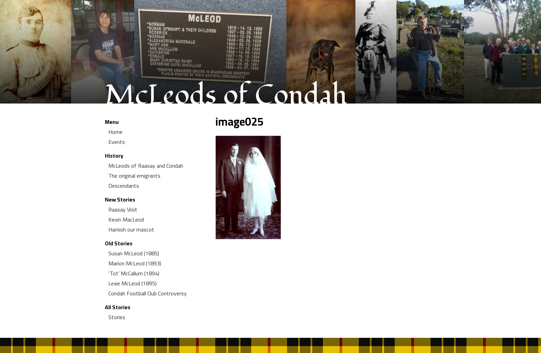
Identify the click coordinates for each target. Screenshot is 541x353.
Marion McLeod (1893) (134, 263)
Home (115, 132)
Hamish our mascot (131, 229)
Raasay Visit (122, 209)
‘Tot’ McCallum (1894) (133, 273)
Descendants (123, 186)
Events (116, 142)
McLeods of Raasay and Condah (145, 165)
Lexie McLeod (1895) (132, 283)
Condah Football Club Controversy (147, 293)
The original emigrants (134, 175)
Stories (116, 317)
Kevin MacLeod (126, 219)
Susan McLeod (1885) (133, 253)
